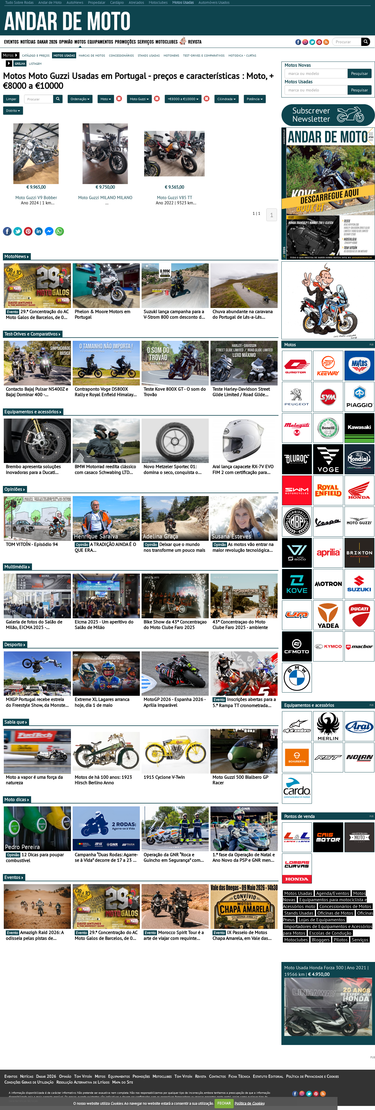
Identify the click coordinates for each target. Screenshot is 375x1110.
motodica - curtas (242, 55)
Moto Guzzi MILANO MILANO (105, 197)
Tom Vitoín (83, 1086)
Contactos (217, 1086)
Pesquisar (359, 73)
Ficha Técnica (239, 1086)
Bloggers (321, 950)
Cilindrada (226, 99)
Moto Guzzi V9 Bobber (36, 197)
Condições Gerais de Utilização (28, 1092)
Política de (249, 1103)
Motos (80, 41)
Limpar (11, 99)
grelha (20, 63)
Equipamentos (100, 41)
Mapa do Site (122, 1092)
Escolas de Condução (330, 943)
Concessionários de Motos (345, 916)
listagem (35, 63)
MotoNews (16, 256)
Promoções (125, 41)
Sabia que (16, 722)
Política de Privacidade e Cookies (312, 1086)
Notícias (27, 41)
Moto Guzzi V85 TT (174, 197)
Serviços (146, 41)
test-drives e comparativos (203, 55)
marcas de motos (92, 55)
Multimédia (17, 567)
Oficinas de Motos (335, 923)
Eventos (11, 41)
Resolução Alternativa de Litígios (82, 1092)
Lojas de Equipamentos (322, 930)
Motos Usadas (298, 903)
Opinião (66, 41)
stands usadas (149, 55)
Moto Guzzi (139, 99)
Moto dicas (17, 799)
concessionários (121, 55)
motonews (171, 55)
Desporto (15, 644)
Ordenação (80, 99)
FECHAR (224, 1103)
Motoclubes (167, 41)
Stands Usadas (298, 923)
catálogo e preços (35, 55)
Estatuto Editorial (268, 1086)
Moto (106, 99)
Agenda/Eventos (332, 903)
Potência (255, 99)
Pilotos (341, 950)
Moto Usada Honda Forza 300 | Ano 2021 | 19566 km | (328, 1010)
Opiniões (15, 489)
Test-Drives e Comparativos (32, 334)
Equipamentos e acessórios (33, 412)
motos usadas (64, 55)
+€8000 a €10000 (183, 99)
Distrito (13, 110)
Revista (194, 41)
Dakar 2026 (47, 41)
